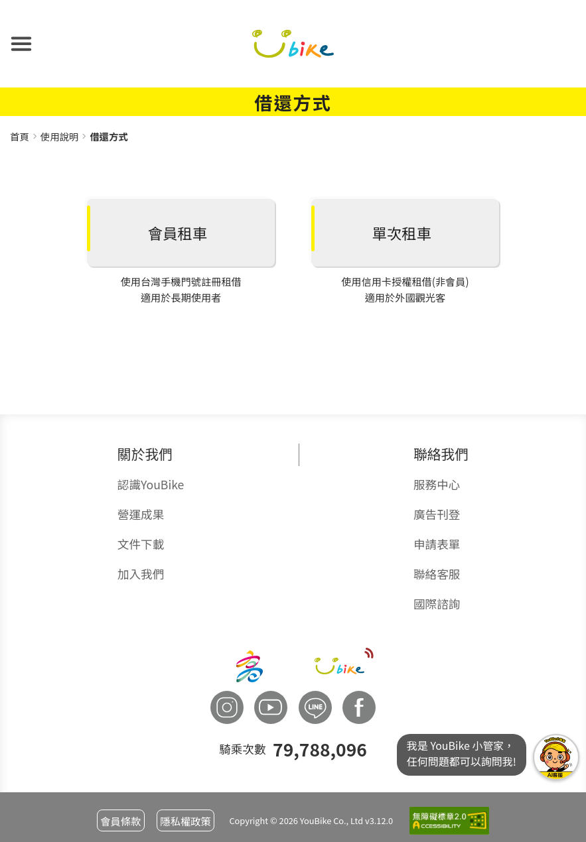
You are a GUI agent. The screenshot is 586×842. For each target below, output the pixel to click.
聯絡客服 (436, 574)
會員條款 (120, 820)
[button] (21, 43)
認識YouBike (150, 484)
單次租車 (402, 232)
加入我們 (140, 574)
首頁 (19, 136)
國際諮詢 (436, 603)
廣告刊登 (436, 514)
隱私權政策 (185, 820)
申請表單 (436, 544)
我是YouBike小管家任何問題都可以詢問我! (556, 757)
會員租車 (178, 232)
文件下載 (140, 544)
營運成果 (140, 514)
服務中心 (436, 484)
